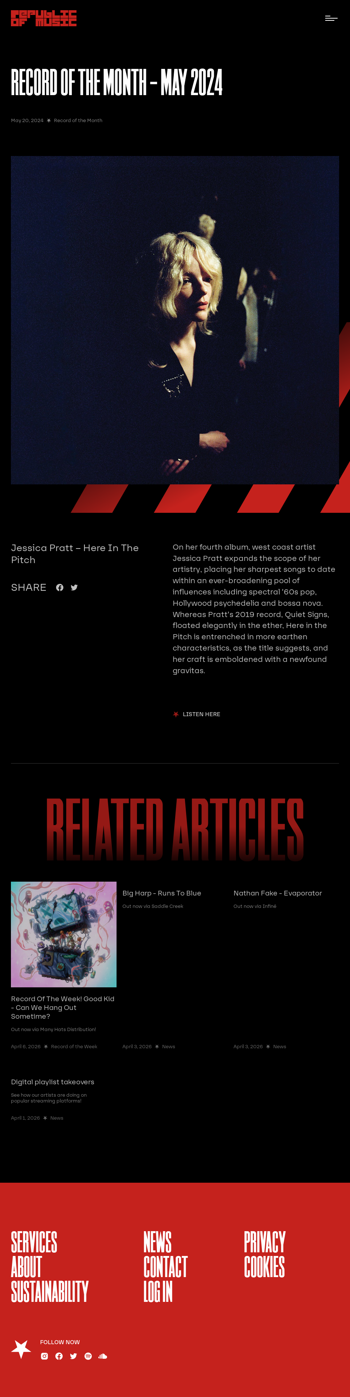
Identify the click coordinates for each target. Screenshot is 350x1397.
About (26, 1268)
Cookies (264, 1268)
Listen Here (201, 714)
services (34, 1244)
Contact (165, 1268)
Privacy (265, 1244)
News (157, 1244)
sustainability (50, 1293)
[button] (331, 18)
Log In (158, 1293)
